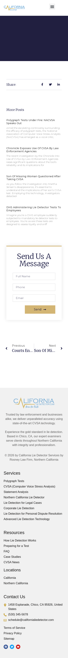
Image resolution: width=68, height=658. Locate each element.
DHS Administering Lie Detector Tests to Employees (33, 209)
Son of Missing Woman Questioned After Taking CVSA (33, 178)
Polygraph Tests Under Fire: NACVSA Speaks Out (30, 122)
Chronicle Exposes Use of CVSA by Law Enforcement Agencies (32, 150)
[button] (52, 7)
